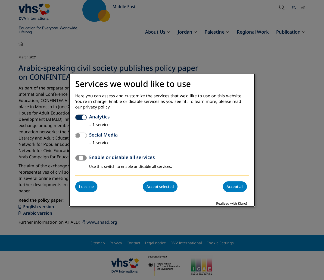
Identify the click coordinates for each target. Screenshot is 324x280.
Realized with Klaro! (231, 203)
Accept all (235, 186)
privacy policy (96, 107)
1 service (99, 125)
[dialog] (162, 140)
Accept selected (160, 186)
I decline (86, 186)
